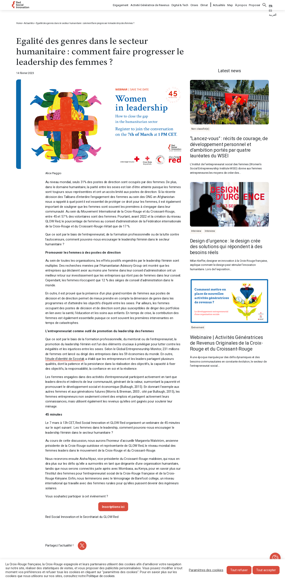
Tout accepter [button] (266, 570)
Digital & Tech (180, 4)
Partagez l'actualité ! (59, 545)
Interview (196, 231)
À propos (241, 4)
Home (19, 23)
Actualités (219, 4)
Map (230, 4)
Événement (197, 327)
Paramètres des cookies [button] (206, 570)
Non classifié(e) (200, 128)
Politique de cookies (101, 576)
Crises (194, 4)
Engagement (121, 4)
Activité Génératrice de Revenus (150, 4)
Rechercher (264, 4)
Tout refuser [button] (239, 570)
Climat (204, 4)
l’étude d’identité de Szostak (65, 359)
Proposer (254, 4)
